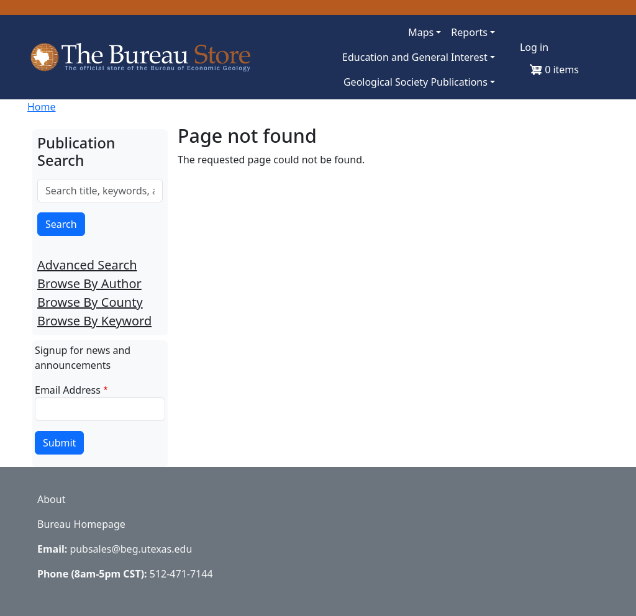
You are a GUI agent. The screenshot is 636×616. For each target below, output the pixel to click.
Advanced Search (87, 264)
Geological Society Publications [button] (415, 82)
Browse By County (90, 302)
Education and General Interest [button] (415, 57)
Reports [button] (469, 32)
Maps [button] (421, 32)
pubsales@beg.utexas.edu (131, 549)
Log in (534, 47)
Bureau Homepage (81, 524)
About (51, 499)
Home (41, 107)
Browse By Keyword (94, 320)
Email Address (68, 390)
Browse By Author (89, 283)
